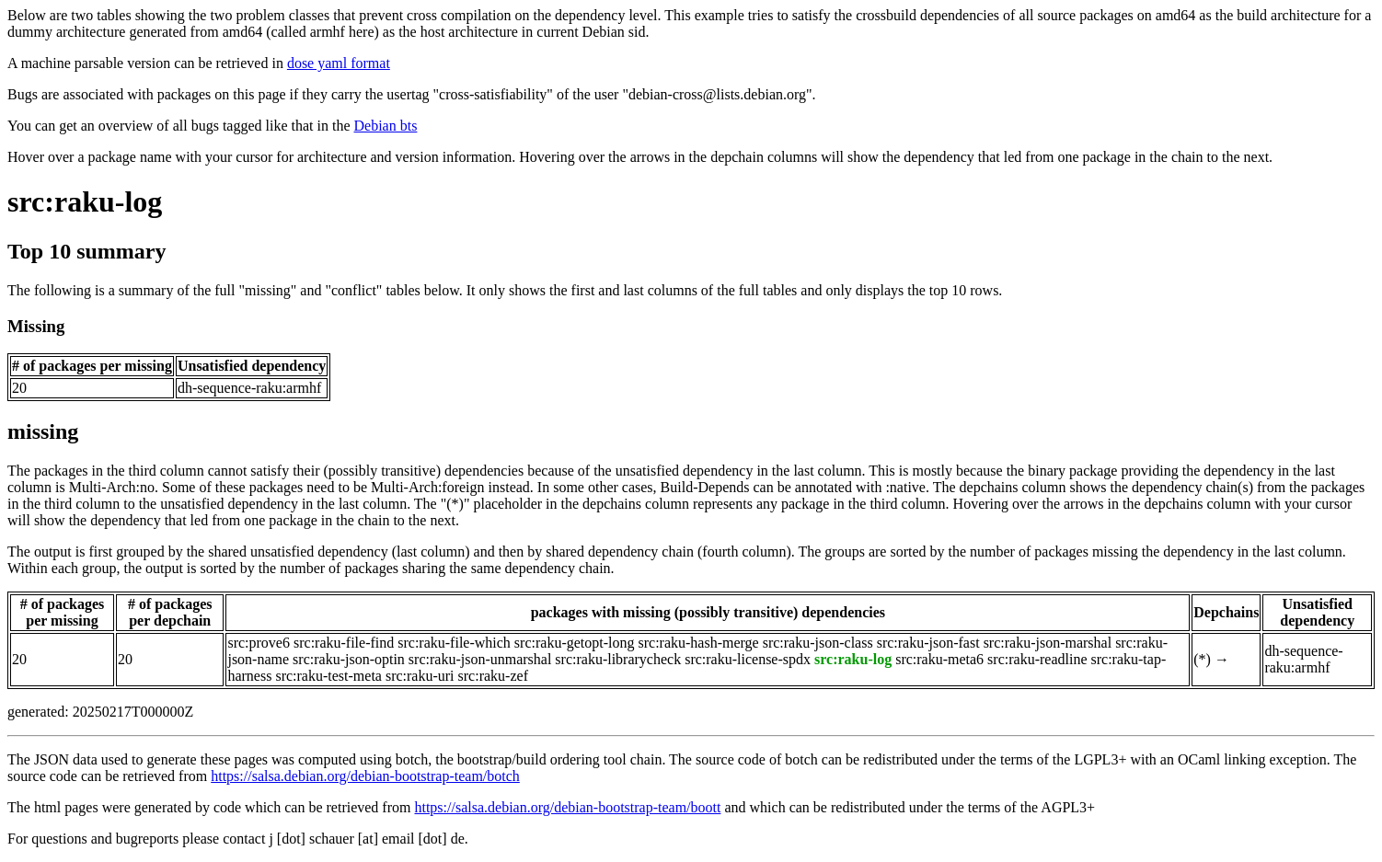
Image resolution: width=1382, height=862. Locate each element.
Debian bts (386, 125)
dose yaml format (338, 63)
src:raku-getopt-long (574, 642)
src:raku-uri (420, 676)
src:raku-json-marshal (1048, 642)
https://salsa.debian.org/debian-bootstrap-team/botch (365, 776)
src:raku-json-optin (349, 659)
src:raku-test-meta (328, 676)
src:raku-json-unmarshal (480, 659)
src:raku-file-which (454, 642)
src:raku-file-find (344, 642)
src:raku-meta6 (939, 659)
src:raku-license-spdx (748, 659)
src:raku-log (84, 201)
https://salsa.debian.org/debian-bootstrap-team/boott (567, 807)
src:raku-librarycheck (618, 659)
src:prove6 (258, 642)
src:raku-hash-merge (698, 642)
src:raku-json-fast (928, 642)
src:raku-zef (493, 676)
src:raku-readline (1037, 659)
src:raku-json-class (818, 642)
